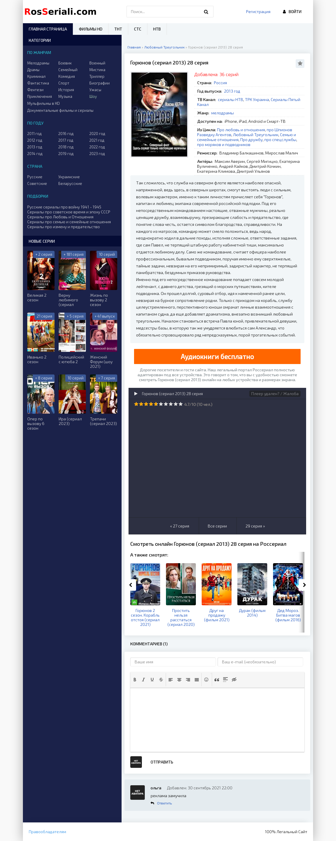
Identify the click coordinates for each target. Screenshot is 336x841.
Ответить (164, 803)
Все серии (217, 525)
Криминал (36, 76)
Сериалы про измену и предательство (63, 226)
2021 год (96, 140)
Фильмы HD (90, 28)
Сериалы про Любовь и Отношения (60, 216)
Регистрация (258, 11)
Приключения (39, 96)
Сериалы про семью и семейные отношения (69, 221)
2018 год (66, 147)
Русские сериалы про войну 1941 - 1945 (64, 206)
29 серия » (255, 525)
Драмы (33, 69)
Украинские (69, 176)
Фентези (35, 89)
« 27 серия (179, 525)
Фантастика (38, 83)
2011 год (34, 133)
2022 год (97, 147)
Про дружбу (251, 139)
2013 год (232, 91)
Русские (34, 176)
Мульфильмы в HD (43, 103)
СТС (137, 28)
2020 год (97, 133)
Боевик (65, 63)
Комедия (66, 76)
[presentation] (135, 679)
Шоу (93, 96)
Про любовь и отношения (241, 129)
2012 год (34, 140)
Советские (37, 183)
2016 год (66, 133)
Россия (220, 82)
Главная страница (48, 28)
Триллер (96, 76)
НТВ (157, 28)
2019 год (66, 153)
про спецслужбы (280, 139)
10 (180, 403)
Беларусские (70, 183)
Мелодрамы (38, 63)
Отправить (162, 761)
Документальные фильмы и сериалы (60, 110)
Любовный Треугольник (255, 134)
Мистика (97, 69)
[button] (135, 679)
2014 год (35, 153)
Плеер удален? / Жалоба (275, 393)
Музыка (65, 96)
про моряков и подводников (223, 144)
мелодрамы (222, 112)
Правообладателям (47, 831)
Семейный (67, 69)
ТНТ (118, 28)
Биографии (99, 83)
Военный (97, 63)
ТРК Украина (257, 99)
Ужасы (95, 89)
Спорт (63, 83)
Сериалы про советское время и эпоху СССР (68, 211)
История (66, 89)
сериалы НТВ (230, 99)
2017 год (65, 140)
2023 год (97, 153)
